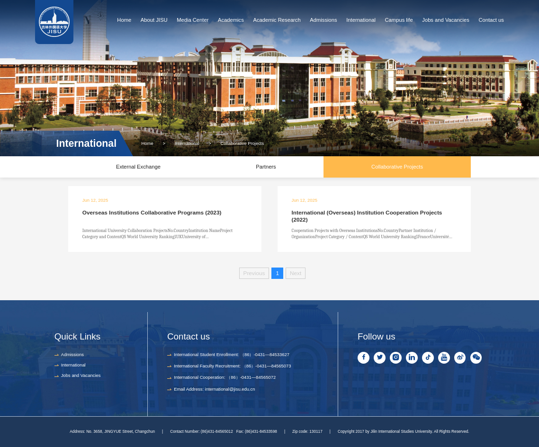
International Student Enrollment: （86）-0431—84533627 (231, 354)
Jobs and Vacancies (445, 20)
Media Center (192, 20)
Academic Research (276, 20)
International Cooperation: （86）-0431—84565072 (225, 377)
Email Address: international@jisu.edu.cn (214, 389)
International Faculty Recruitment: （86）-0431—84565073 (232, 365)
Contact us (491, 20)
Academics (231, 20)
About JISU (154, 20)
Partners (266, 167)
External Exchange (138, 167)
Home (124, 20)
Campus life (399, 20)
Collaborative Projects (242, 143)
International (361, 20)
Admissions (323, 20)
